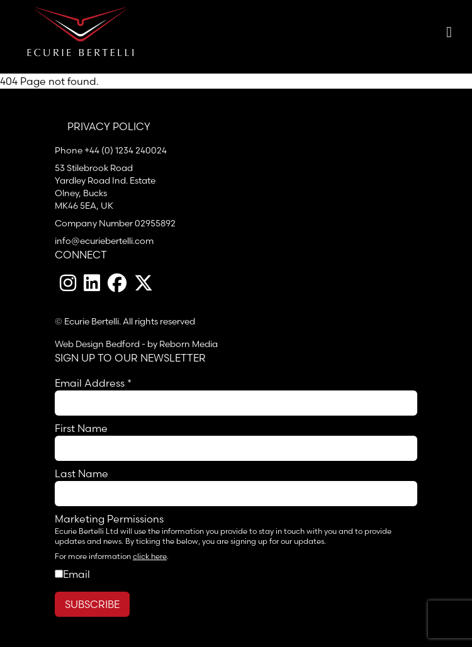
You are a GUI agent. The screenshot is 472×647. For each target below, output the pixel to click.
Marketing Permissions (109, 518)
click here (150, 556)
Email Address (93, 383)
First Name (81, 428)
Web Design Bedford (97, 344)
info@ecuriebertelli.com (104, 240)
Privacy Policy (108, 126)
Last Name (81, 473)
